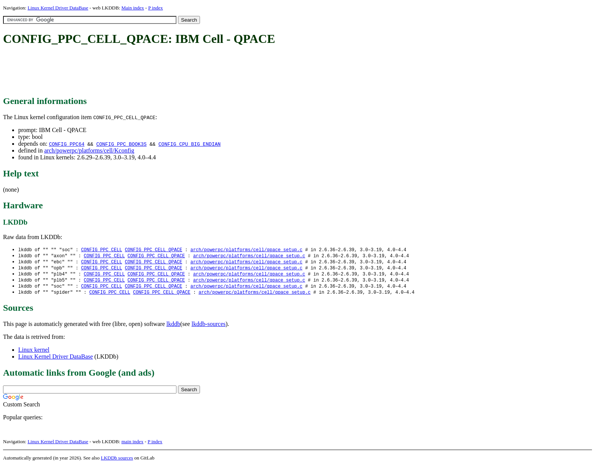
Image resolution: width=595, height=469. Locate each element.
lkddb (173, 327)
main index (132, 444)
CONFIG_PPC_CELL (101, 250)
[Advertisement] (141, 71)
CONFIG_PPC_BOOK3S (121, 143)
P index (155, 8)
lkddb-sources (209, 327)
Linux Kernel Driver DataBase (58, 8)
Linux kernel (33, 352)
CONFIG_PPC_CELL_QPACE (153, 250)
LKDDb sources (117, 461)
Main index (132, 8)
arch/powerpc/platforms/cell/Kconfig (89, 150)
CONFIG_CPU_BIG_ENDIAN (190, 143)
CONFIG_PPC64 (67, 143)
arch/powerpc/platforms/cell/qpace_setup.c (246, 250)
